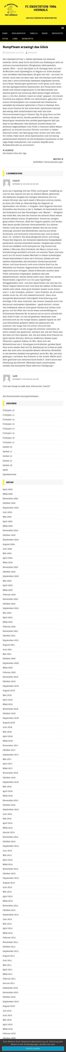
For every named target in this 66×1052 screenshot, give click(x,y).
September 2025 (11, 507)
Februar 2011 (9, 978)
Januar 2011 (9, 983)
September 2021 (11, 640)
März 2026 (8, 494)
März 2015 (8, 827)
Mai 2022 (7, 613)
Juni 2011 (7, 960)
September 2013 (11, 878)
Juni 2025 (7, 512)
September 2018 (11, 718)
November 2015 (10, 800)
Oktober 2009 (9, 1038)
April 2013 (7, 896)
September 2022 (11, 608)
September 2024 (11, 539)
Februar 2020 (9, 672)
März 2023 (8, 590)
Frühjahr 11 (8, 415)
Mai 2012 (7, 923)
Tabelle (34, 33)
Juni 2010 (7, 1015)
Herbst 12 (7, 456)
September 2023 (11, 576)
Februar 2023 (9, 594)
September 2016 (11, 782)
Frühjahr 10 (8, 410)
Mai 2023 (7, 580)
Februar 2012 (9, 937)
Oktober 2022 (9, 603)
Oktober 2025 (9, 503)
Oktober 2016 (9, 777)
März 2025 (8, 526)
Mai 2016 (7, 786)
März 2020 (8, 667)
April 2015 (7, 823)
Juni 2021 (7, 649)
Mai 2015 (7, 818)
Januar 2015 (9, 832)
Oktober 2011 (9, 946)
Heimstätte (27, 38)
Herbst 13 (7, 460)
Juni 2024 (7, 548)
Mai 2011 (7, 965)
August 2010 (9, 1006)
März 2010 (8, 1029)
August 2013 (9, 882)
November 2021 (10, 631)
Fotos (5, 38)
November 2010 (10, 992)
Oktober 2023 (9, 571)
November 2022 (10, 599)
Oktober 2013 (9, 873)
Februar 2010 (9, 1033)
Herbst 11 (7, 451)
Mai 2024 (7, 553)
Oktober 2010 (9, 997)
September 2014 (11, 846)
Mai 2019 (7, 695)
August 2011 (9, 955)
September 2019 (11, 686)
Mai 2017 (7, 759)
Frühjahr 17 (8, 442)
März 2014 (8, 864)
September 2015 (11, 809)
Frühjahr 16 (8, 438)
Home (4, 33)
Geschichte (57, 33)
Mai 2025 (7, 516)
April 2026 (7, 489)
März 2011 (8, 974)
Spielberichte (19, 33)
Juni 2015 (7, 814)
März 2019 (8, 704)
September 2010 (11, 1001)
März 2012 (8, 933)
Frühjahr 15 (8, 433)
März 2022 (8, 622)
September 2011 (11, 951)
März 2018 (8, 740)
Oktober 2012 (9, 910)
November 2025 (10, 498)
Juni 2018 (7, 727)
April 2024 (7, 558)
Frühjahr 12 (8, 419)
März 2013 (8, 901)
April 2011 (7, 969)
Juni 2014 (7, 850)
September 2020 (11, 663)
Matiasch (32, 52)
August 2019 (9, 690)
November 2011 (10, 942)
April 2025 (7, 521)
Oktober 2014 (9, 841)
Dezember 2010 (10, 988)
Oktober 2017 (9, 750)
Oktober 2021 (9, 635)
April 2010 (7, 1024)
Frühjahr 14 (8, 428)
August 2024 (9, 544)
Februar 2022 (9, 626)
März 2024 (8, 562)
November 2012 (10, 905)
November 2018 (10, 709)
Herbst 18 (7, 465)
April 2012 (7, 928)
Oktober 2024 (9, 535)
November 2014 (10, 837)
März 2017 (8, 768)
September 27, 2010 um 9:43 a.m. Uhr (26, 379)
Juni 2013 (7, 887)
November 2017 (10, 745)
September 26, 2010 (14, 52)
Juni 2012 (7, 919)
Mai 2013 (7, 891)
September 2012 (11, 914)
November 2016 (10, 773)
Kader (44, 33)
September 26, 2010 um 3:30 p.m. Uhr (25, 184)
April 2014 (7, 859)
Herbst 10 (7, 447)
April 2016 (7, 791)
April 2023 (7, 585)
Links (15, 38)
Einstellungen (33, 1049)
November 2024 (10, 530)
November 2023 (10, 567)
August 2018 (9, 722)
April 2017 (7, 763)
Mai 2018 (7, 731)
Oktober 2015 (9, 805)
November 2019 (10, 677)
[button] (62, 28)
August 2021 (9, 644)
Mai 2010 (7, 1019)
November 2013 (10, 869)
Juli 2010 (7, 1010)
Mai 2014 (7, 855)
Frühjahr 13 (8, 424)
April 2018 (7, 736)
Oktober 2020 (9, 658)
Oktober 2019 (9, 681)
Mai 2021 (7, 654)
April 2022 (7, 617)
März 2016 (8, 795)
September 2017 (11, 754)
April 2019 (7, 699)
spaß (5, 469)
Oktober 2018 (9, 713)
